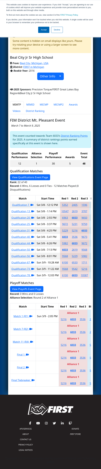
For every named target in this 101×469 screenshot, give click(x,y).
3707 (84, 211)
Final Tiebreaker (22, 380)
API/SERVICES (26, 428)
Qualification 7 (22, 205)
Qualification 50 (22, 249)
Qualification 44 (22, 243)
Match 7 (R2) (23, 329)
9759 (84, 224)
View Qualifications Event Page (30, 177)
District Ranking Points (74, 136)
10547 (65, 211)
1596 (84, 205)
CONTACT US (25, 439)
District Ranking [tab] (35, 111)
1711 (84, 262)
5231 (75, 224)
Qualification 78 (22, 275)
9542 (75, 269)
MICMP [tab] (44, 104)
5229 (65, 230)
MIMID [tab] (30, 104)
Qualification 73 (22, 269)
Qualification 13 (22, 211)
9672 (65, 224)
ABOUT (25, 434)
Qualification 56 (22, 256)
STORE (75, 434)
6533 (75, 262)
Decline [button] (57, 30)
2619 (75, 211)
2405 (75, 205)
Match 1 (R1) (23, 316)
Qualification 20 (22, 217)
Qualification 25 (22, 224)
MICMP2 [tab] (58, 104)
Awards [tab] (73, 104)
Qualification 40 (22, 237)
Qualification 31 (22, 230)
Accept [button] (44, 30)
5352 (65, 205)
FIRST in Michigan (33, 67)
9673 (84, 237)
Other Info (49, 76)
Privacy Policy (69, 15)
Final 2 (23, 367)
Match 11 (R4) (23, 342)
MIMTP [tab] (17, 104)
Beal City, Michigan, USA (34, 63)
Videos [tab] (17, 111)
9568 (84, 249)
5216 (75, 230)
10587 (84, 275)
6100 (65, 262)
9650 (84, 217)
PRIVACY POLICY (25, 444)
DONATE (75, 428)
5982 (65, 243)
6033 (75, 217)
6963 (65, 217)
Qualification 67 (22, 262)
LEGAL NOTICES (26, 450)
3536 (75, 237)
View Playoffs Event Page (26, 289)
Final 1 (23, 354)
